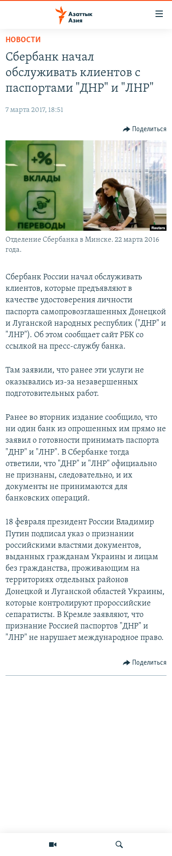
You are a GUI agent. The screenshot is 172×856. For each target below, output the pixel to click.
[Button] (145, 129)
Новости (23, 40)
